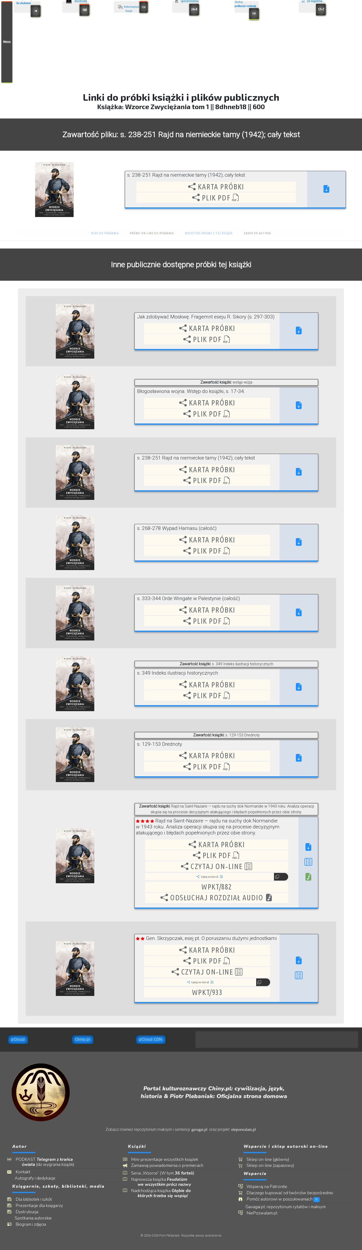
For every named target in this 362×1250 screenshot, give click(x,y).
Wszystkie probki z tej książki (209, 233)
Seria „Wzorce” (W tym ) (166, 1173)
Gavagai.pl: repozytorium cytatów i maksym (289, 1206)
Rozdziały (77, 7)
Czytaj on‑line (216, 866)
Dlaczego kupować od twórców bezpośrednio (293, 1192)
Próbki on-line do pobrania (152, 233)
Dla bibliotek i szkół (37, 1199)
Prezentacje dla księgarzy (42, 1205)
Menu (7, 42)
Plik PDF (216, 197)
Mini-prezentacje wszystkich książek (168, 1159)
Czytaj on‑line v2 (210, 876)
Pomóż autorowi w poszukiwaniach (286, 1199)
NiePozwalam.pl (265, 1213)
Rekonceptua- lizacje (131, 7)
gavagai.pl (199, 1129)
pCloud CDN (150, 1039)
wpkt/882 (216, 887)
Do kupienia (313, 7)
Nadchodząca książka (164, 1193)
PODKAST (48, 1162)
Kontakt (26, 1172)
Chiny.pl (82, 1039)
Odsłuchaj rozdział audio (216, 897)
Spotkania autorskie (37, 1218)
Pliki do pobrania (105, 233)
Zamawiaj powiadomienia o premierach (170, 1165)
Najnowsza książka (164, 1182)
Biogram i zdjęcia (34, 1224)
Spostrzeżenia (187, 7)
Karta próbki (216, 186)
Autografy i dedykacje (38, 1178)
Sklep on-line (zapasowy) (273, 1165)
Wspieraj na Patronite (270, 1186)
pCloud (18, 1039)
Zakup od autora (257, 233)
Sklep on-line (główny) (271, 1159)
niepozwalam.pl (243, 1129)
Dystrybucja (30, 1211)
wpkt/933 (207, 992)
